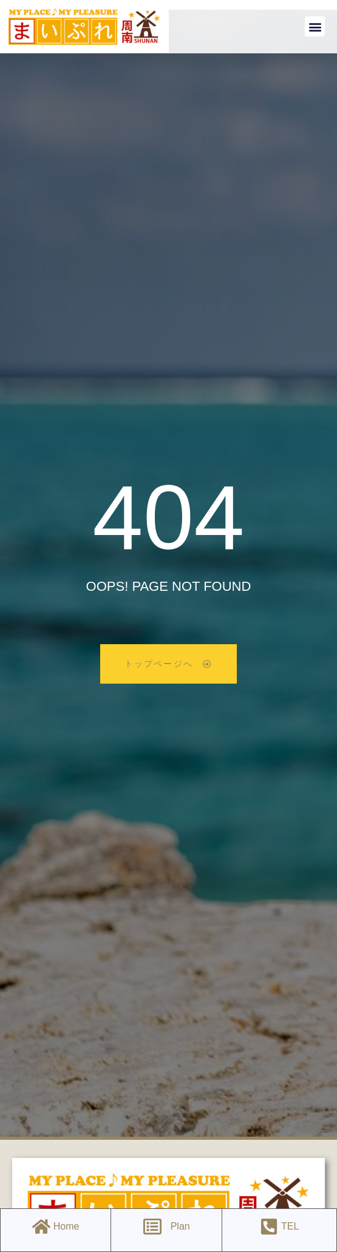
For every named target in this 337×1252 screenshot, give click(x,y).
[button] (315, 26)
